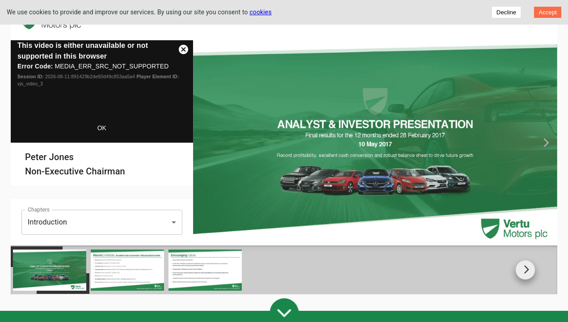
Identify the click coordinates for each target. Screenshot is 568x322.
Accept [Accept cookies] (548, 12)
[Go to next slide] (525, 263)
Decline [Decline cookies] (506, 12)
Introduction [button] (47, 222)
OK (101, 127)
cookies (260, 12)
